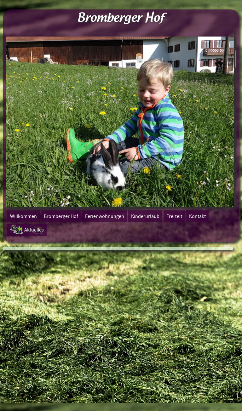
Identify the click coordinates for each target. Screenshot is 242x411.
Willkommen (23, 216)
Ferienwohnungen (104, 216)
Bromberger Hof (61, 216)
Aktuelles (34, 230)
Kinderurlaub (145, 216)
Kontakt (197, 216)
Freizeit (174, 216)
